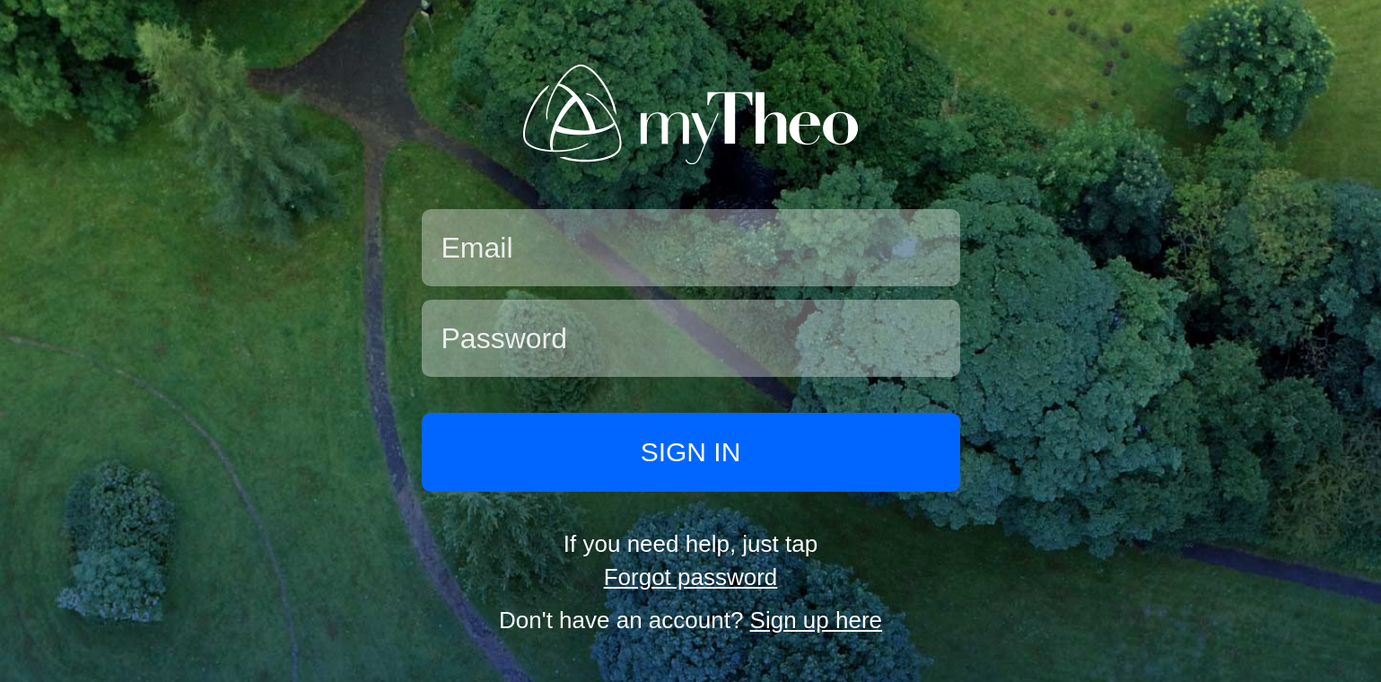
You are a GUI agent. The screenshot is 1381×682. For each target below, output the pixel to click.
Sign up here (816, 620)
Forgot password (691, 577)
